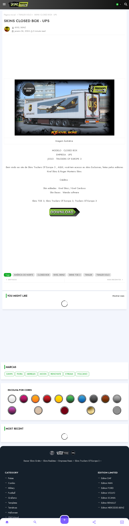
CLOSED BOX (43, 274)
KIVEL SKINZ (59, 274)
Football (11, 492)
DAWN (9, 373)
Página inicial (10, 14)
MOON (43, 373)
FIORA (20, 373)
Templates (12, 502)
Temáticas (12, 507)
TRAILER (88, 274)
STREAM (69, 373)
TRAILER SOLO (24, 14)
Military (11, 488)
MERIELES (31, 373)
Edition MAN (106, 483)
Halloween (13, 512)
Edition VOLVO (108, 492)
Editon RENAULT (108, 502)
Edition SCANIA (108, 497)
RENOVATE (56, 373)
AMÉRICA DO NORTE (23, 274)
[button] (119, 4)
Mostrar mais (118, 295)
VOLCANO (82, 373)
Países (11, 478)
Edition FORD (107, 488)
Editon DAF (106, 478)
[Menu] (4, 4)
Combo (11, 483)
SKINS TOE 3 (74, 274)
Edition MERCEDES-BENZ (112, 507)
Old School (13, 517)
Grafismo (12, 497)
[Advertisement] (64, 56)
